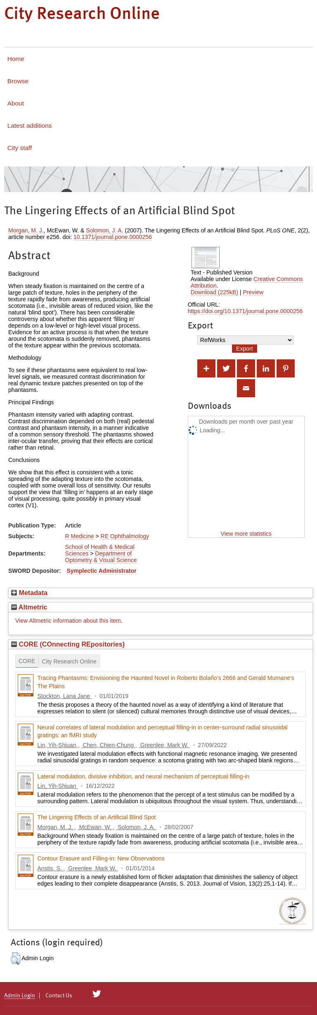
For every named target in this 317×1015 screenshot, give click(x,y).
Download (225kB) (214, 292)
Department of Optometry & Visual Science (101, 556)
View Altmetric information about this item (68, 620)
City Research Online (69, 661)
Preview (253, 292)
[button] (15, 958)
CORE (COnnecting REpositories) (68, 644)
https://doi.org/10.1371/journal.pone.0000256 (245, 311)
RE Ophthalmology (125, 536)
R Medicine (79, 536)
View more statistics (246, 533)
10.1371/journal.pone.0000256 (112, 237)
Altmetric (29, 607)
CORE (27, 661)
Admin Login (19, 996)
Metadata (29, 592)
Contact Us (58, 996)
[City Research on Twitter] (96, 994)
